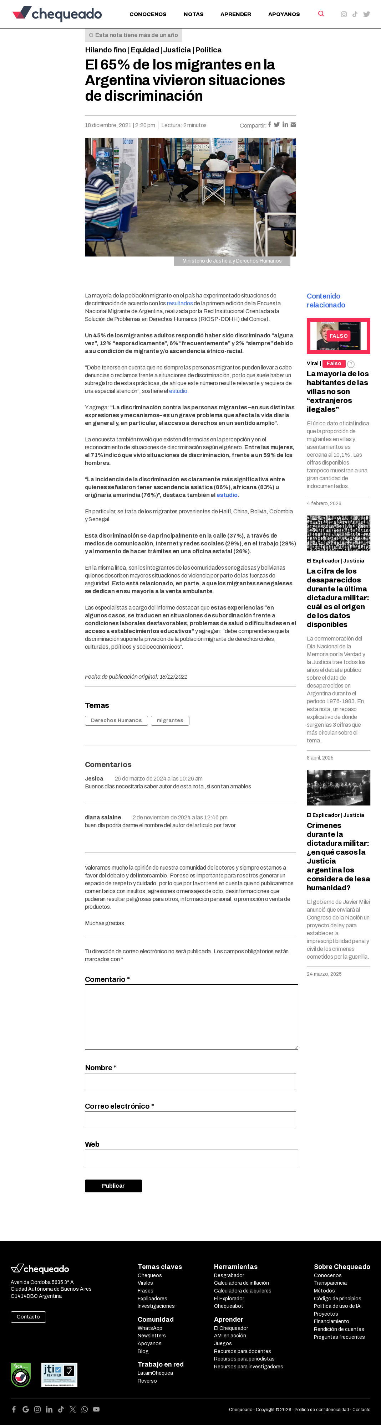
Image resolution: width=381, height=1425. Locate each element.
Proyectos (326, 1314)
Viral (313, 363)
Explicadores (152, 1298)
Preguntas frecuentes (339, 1337)
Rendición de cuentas (339, 1329)
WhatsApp (150, 1328)
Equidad (145, 50)
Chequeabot (228, 1306)
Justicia (177, 50)
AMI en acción (230, 1335)
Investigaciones (156, 1306)
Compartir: (253, 126)
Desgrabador (229, 1275)
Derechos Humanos (116, 720)
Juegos (223, 1343)
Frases (145, 1291)
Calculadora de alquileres (242, 1291)
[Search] (320, 13)
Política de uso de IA (337, 1306)
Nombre (101, 1068)
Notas (193, 14)
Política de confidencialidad (322, 1409)
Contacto (28, 1317)
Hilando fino (106, 50)
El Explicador (323, 561)
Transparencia (330, 1283)
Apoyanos (284, 14)
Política (208, 50)
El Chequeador (231, 1328)
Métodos (324, 1291)
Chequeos (150, 1275)
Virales (145, 1283)
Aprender (235, 14)
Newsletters (152, 1335)
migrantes (170, 720)
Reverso (147, 1381)
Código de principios (337, 1298)
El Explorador (229, 1298)
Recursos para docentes (242, 1351)
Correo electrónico (119, 1106)
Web (92, 1144)
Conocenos (148, 14)
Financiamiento (331, 1321)
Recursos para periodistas (244, 1359)
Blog (143, 1351)
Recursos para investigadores (248, 1366)
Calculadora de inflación (241, 1283)
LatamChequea (155, 1373)
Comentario (107, 979)
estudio (227, 495)
